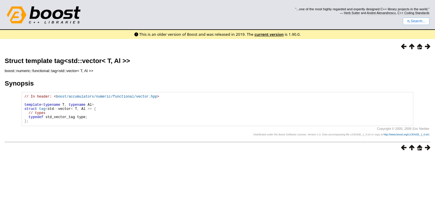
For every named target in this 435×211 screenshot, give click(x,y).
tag (42, 112)
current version (269, 34)
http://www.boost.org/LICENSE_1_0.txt (406, 140)
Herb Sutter (352, 13)
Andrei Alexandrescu (381, 13)
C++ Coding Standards (413, 13)
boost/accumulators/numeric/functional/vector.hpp (106, 97)
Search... (416, 21)
